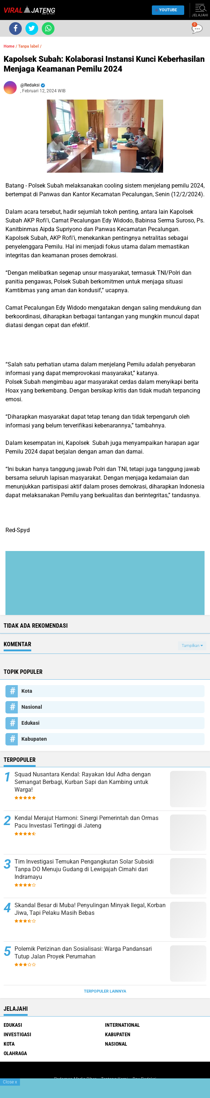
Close (10, 1082)
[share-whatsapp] (48, 28)
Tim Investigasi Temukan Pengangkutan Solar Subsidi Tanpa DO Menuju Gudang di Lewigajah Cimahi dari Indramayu (84, 869)
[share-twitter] (31, 28)
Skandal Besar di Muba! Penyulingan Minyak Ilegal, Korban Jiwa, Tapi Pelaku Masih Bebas (90, 909)
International (122, 1025)
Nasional (31, 707)
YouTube (166, 10)
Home (9, 46)
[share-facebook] (15, 28)
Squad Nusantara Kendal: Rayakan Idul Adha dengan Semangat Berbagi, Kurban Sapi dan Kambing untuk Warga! (83, 782)
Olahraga (15, 1053)
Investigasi (17, 1034)
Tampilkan (192, 645)
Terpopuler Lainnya (105, 991)
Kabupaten (34, 739)
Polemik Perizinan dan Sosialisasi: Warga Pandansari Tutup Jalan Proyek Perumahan (83, 952)
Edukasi (30, 723)
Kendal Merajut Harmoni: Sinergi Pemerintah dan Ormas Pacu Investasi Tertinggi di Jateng (86, 822)
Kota (26, 691)
